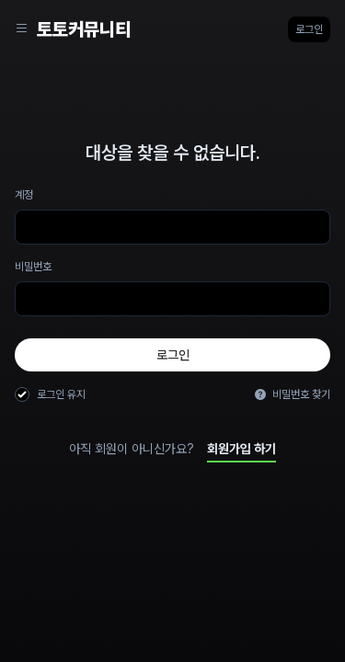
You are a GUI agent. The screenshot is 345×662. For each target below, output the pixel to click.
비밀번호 (33, 266)
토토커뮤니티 (84, 29)
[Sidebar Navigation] (22, 29)
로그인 (309, 29)
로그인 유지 (61, 394)
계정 (24, 194)
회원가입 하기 (241, 448)
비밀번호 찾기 (292, 394)
